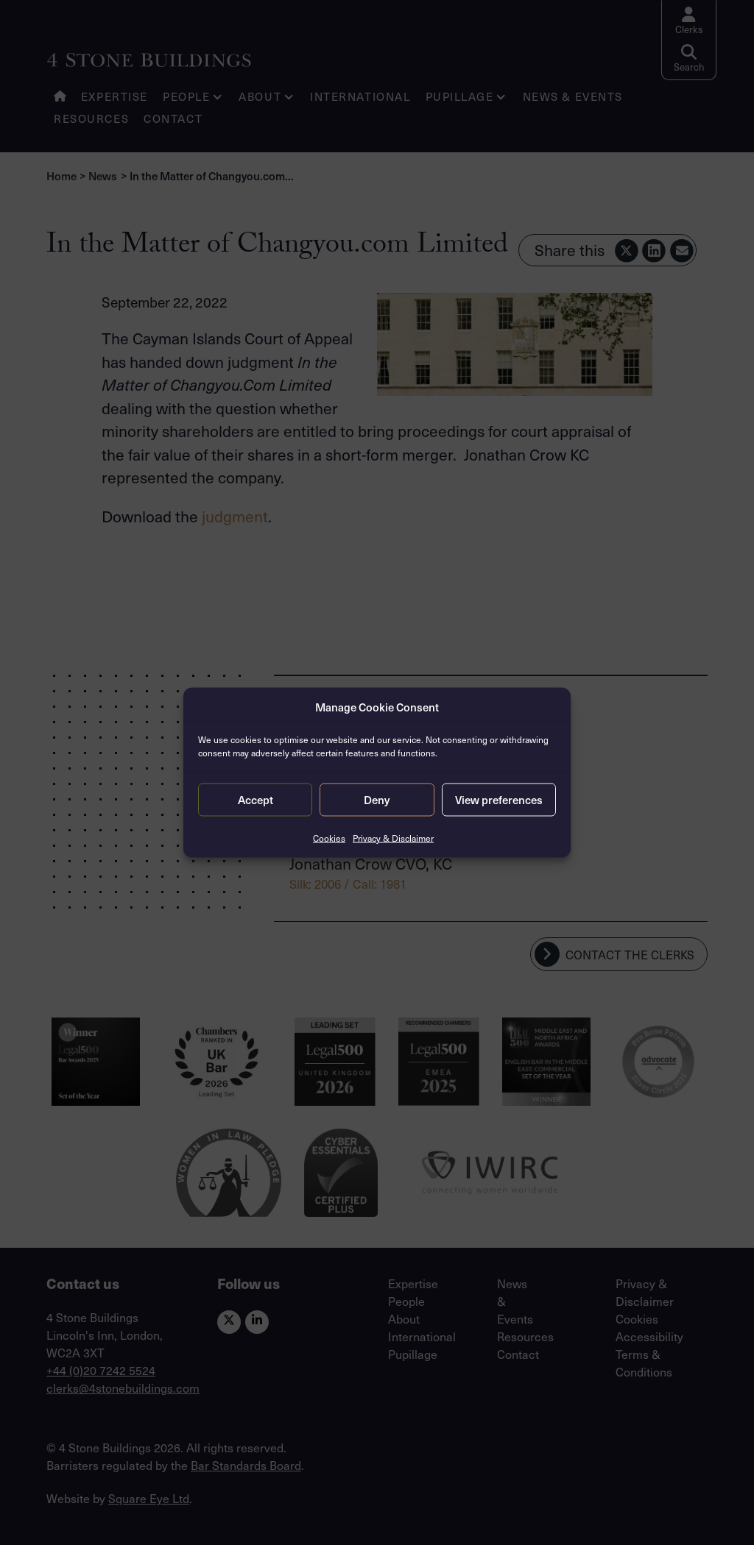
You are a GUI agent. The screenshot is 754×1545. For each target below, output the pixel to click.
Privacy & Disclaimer (393, 837)
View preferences (499, 800)
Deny (377, 800)
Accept (255, 800)
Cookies (329, 837)
